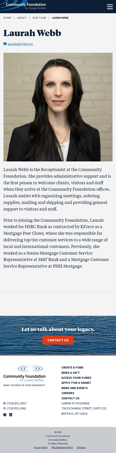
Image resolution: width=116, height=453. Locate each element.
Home (7, 17)
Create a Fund (72, 367)
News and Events (74, 388)
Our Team (39, 17)
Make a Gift (70, 373)
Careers (67, 393)
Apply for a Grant (76, 383)
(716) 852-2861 (16, 408)
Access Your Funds (76, 378)
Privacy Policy (41, 447)
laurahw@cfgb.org (18, 44)
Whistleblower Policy (62, 447)
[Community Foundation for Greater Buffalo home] (23, 6)
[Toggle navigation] (110, 7)
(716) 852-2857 (17, 403)
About (22, 17)
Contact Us (58, 340)
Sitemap (81, 447)
